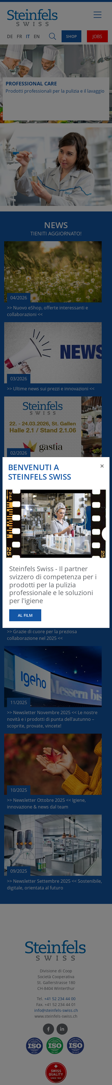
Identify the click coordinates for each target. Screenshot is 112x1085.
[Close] (102, 466)
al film (25, 615)
